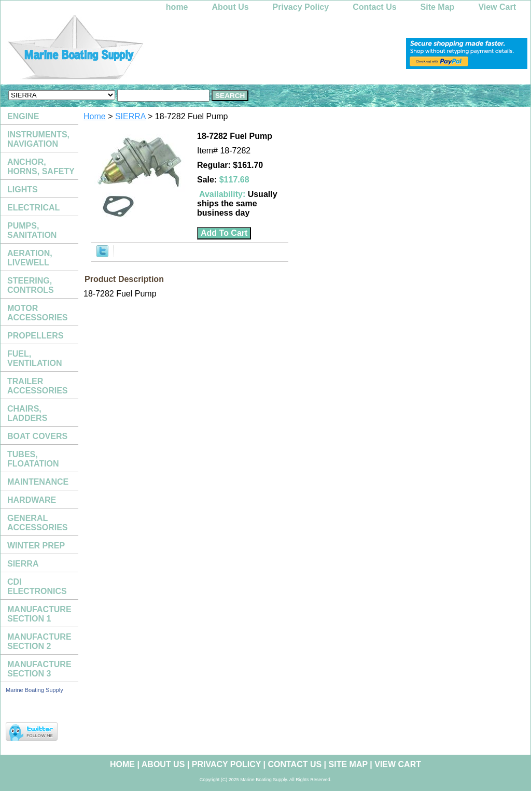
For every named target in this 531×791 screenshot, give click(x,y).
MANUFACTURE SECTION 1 (39, 614)
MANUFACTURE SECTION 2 (39, 641)
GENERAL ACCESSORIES (37, 523)
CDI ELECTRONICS (37, 586)
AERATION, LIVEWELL (29, 258)
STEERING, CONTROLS (30, 285)
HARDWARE (31, 500)
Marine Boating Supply (34, 690)
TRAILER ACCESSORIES (37, 386)
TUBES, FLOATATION (33, 459)
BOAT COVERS (37, 436)
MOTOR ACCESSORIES (37, 313)
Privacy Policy (301, 7)
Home (94, 116)
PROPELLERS (35, 335)
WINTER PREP (36, 545)
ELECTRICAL (33, 207)
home (177, 7)
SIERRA (130, 116)
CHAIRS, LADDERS (27, 413)
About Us (230, 7)
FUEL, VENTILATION (34, 358)
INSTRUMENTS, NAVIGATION (38, 139)
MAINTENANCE (37, 481)
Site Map (438, 7)
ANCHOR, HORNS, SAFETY (41, 167)
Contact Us (374, 7)
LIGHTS (22, 189)
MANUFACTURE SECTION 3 (39, 669)
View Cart (497, 7)
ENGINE (23, 116)
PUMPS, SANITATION (32, 230)
